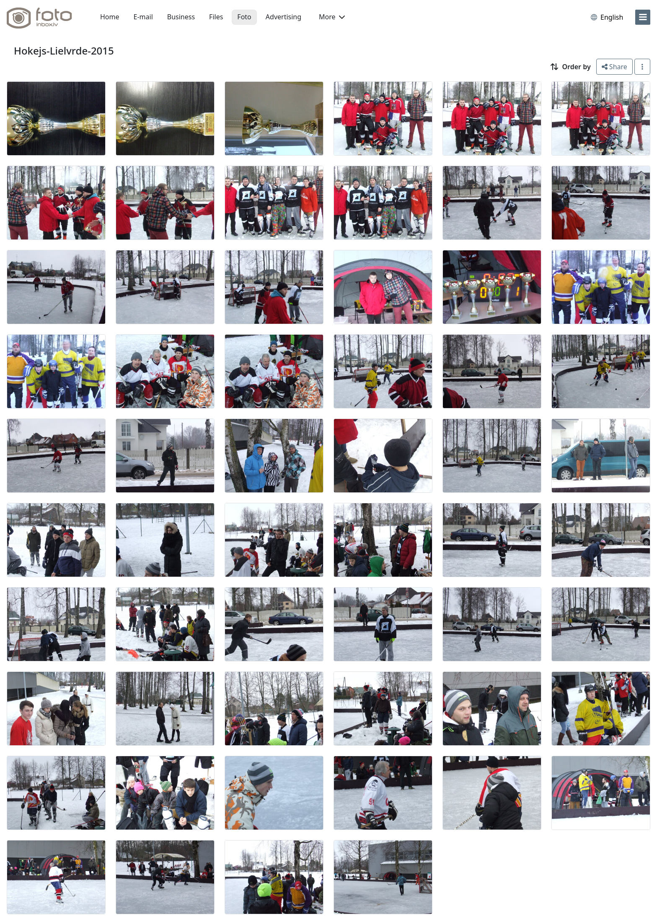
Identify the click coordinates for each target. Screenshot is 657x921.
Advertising (283, 16)
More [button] (332, 16)
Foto (244, 16)
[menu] (642, 17)
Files (216, 16)
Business (181, 16)
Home (109, 16)
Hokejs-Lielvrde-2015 (64, 50)
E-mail (143, 16)
